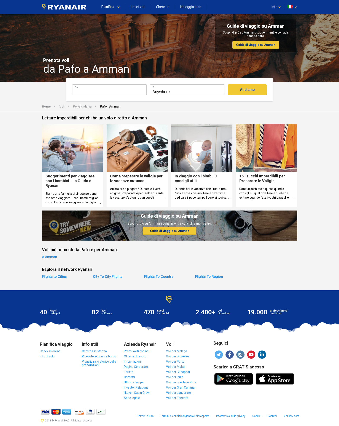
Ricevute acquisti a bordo (99, 356)
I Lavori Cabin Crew (137, 392)
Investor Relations (136, 387)
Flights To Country (158, 277)
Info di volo (47, 356)
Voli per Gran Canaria (180, 387)
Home (46, 106)
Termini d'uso (145, 416)
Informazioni (132, 361)
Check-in (162, 7)
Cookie (256, 416)
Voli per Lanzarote (178, 392)
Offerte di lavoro (135, 356)
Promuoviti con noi (136, 351)
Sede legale (132, 398)
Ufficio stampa (134, 382)
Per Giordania (82, 106)
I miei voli (138, 7)
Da (76, 87)
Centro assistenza (94, 351)
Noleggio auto (190, 7)
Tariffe (128, 372)
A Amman (49, 257)
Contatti (129, 377)
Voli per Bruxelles (177, 356)
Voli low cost (291, 416)
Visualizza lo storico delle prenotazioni (99, 363)
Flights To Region (209, 277)
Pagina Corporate (136, 366)
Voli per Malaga (176, 351)
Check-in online (50, 351)
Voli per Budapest (178, 372)
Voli (62, 106)
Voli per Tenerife (177, 398)
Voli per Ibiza (174, 377)
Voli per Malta (175, 366)
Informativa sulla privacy (230, 416)
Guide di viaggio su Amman (255, 45)
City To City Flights (108, 277)
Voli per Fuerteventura (181, 382)
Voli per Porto (175, 361)
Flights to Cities (54, 277)
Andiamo (247, 90)
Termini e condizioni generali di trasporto (184, 416)
